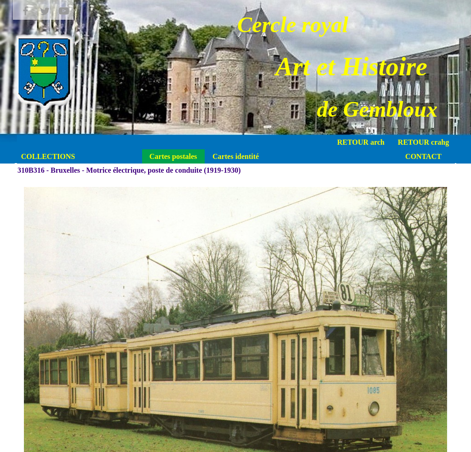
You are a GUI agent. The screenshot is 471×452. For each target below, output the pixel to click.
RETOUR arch (361, 142)
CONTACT (423, 156)
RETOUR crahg (423, 142)
